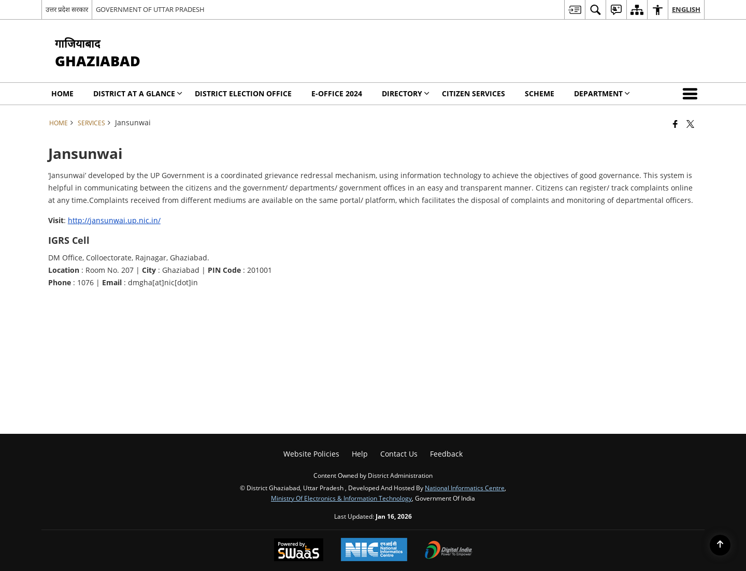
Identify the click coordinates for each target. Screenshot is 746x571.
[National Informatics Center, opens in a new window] (374, 550)
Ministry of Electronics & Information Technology (341, 498)
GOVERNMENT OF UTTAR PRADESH (150, 9)
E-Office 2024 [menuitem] (336, 93)
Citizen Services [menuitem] (473, 93)
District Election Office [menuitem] (243, 93)
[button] (692, 94)
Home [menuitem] (62, 93)
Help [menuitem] (360, 454)
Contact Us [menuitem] (399, 454)
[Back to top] (720, 545)
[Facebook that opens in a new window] (675, 124)
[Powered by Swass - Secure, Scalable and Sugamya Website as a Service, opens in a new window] (298, 551)
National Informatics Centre (465, 488)
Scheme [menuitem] (539, 93)
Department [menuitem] (602, 93)
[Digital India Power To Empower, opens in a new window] (448, 551)
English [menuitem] (686, 9)
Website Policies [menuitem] (311, 454)
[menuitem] (574, 9)
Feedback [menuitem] (446, 454)
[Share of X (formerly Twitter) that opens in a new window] (690, 124)
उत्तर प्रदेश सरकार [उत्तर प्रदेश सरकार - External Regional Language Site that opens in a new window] (67, 9)
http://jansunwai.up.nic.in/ (114, 220)
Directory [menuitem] (405, 93)
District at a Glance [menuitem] (137, 93)
